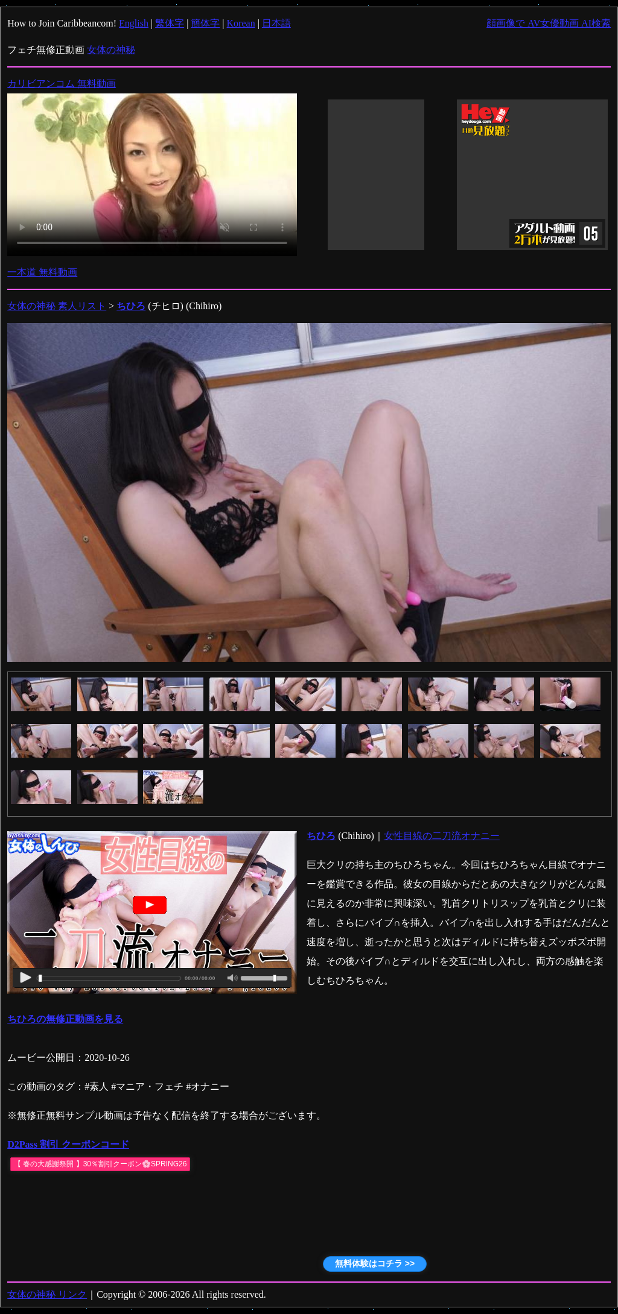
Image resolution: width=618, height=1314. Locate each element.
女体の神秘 (111, 50)
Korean (241, 23)
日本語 (276, 23)
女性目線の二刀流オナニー (442, 836)
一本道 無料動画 (42, 272)
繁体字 (169, 23)
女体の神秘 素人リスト (56, 306)
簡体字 (205, 23)
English (133, 23)
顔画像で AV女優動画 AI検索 (548, 23)
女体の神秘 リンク (47, 1294)
